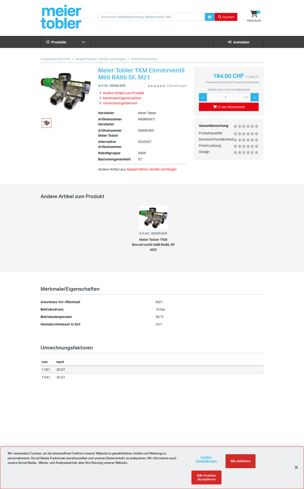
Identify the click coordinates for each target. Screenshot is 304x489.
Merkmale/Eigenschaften (70, 289)
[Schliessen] (296, 470)
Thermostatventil (144, 59)
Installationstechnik (55, 59)
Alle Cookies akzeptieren (206, 480)
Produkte (66, 42)
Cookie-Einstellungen (206, 462)
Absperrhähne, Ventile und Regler (100, 59)
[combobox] (151, 17)
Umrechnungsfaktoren (67, 347)
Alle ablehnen (240, 464)
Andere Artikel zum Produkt (72, 196)
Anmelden (238, 42)
